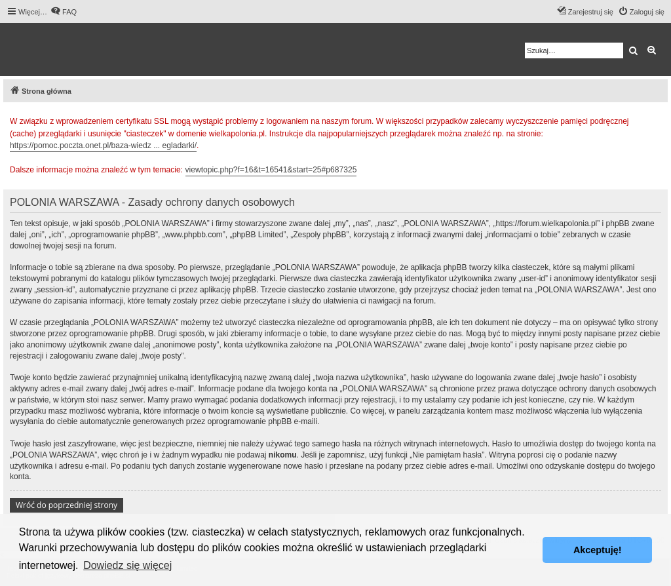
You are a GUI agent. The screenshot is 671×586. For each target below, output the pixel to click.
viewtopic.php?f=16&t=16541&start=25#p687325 (271, 169)
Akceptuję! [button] (597, 550)
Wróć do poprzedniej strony (66, 505)
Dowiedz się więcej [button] (127, 565)
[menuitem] (63, 12)
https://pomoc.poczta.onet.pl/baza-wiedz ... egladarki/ (103, 145)
